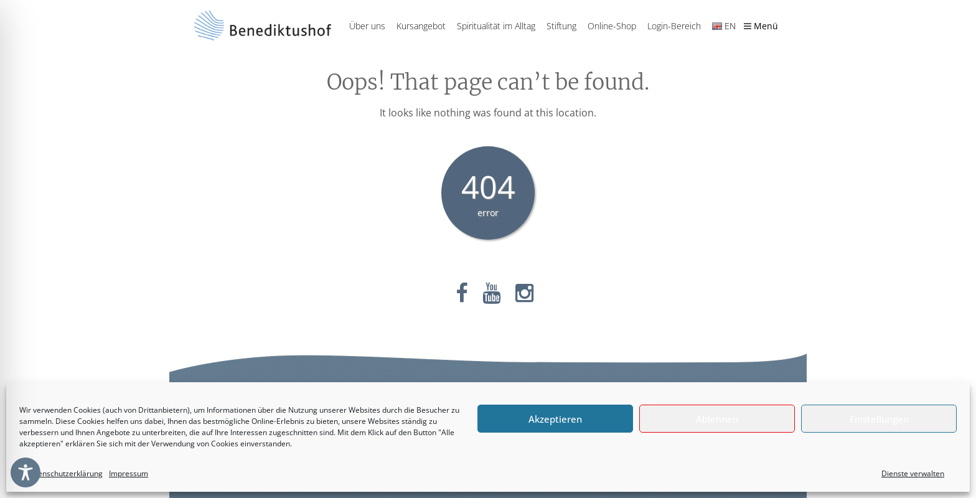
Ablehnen (717, 419)
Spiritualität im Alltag (496, 26)
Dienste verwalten (912, 473)
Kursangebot (421, 26)
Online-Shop (612, 26)
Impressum (128, 473)
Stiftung (561, 26)
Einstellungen (879, 419)
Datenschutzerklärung (64, 473)
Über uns (367, 26)
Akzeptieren (555, 419)
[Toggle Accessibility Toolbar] (25, 472)
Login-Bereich (674, 26)
